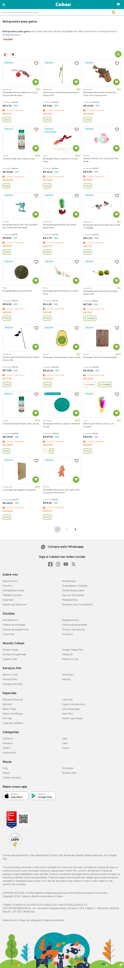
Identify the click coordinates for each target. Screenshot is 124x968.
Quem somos (10, 581)
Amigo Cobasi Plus (72, 649)
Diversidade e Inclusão (74, 585)
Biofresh (7, 704)
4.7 (79, 155)
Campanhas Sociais (13, 590)
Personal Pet (10, 679)
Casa (64, 743)
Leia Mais (8, 39)
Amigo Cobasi (10, 649)
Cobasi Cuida (10, 659)
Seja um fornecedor (73, 595)
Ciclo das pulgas (71, 709)
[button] (4, 4)
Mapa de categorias (30, 920)
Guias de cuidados (13, 723)
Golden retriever (12, 777)
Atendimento (10, 620)
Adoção (66, 679)
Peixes (65, 748)
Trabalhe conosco (12, 595)
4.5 (39, 155)
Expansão (8, 599)
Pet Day (7, 718)
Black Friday (9, 709)
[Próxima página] (75, 529)
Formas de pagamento (16, 629)
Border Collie (69, 772)
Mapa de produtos (54, 920)
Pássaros (8, 743)
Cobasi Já (67, 654)
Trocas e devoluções (73, 629)
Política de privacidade (74, 624)
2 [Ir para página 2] (66, 529)
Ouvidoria (67, 634)
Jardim (6, 748)
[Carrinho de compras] (118, 4)
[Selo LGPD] (15, 847)
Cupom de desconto (73, 704)
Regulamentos (70, 620)
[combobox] (62, 12)
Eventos (7, 585)
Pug (5, 768)
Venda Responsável (73, 590)
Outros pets (9, 752)
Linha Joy (67, 699)
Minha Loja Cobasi (72, 718)
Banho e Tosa (10, 674)
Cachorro (8, 738)
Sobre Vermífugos (13, 713)
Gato (64, 738)
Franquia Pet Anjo (13, 684)
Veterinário (68, 674)
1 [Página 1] (57, 529)
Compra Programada (14, 654)
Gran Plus (67, 713)
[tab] (5, 54)
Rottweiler (68, 768)
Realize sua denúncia (14, 604)
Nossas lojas (69, 581)
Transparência (69, 599)
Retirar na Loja (70, 659)
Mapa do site (10, 920)
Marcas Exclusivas (13, 699)
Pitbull (6, 772)
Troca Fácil (8, 634)
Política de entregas (14, 624)
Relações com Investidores (77, 604)
